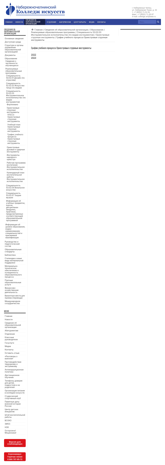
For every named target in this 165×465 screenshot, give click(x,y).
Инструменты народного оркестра (13, 157)
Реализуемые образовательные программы (53, 32)
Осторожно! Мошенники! (10, 431)
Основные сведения (14, 38)
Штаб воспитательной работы (15, 416)
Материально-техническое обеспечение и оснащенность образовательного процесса (13, 271)
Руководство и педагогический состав (12, 244)
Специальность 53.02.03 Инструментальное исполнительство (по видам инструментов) (66, 33)
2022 (33, 54)
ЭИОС (7, 424)
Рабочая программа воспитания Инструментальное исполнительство (16, 166)
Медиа (8, 346)
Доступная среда (13, 42)
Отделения (10, 334)
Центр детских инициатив (11, 410)
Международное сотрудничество (12, 302)
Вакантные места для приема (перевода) (15, 296)
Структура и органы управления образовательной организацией (14, 48)
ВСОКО (8, 420)
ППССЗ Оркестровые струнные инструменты (13, 118)
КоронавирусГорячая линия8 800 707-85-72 (14, 456)
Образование (96, 29)
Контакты (9, 349)
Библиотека (10, 255)
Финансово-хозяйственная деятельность (12, 290)
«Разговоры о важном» (11, 357)
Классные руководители (11, 338)
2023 (33, 57)
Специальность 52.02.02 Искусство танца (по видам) (15, 85)
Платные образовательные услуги (13, 282)
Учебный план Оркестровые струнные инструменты (13, 127)
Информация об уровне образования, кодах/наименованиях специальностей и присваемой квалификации (15, 231)
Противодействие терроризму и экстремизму (13, 364)
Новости (9, 319)
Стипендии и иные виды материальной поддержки (14, 260)
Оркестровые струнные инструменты (13, 110)
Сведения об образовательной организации (66, 29)
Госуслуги (9, 343)
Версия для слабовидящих (14, 443)
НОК (7, 427)
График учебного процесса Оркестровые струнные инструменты (15, 138)
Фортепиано (12, 104)
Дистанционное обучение (12, 376)
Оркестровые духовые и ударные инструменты (16, 149)
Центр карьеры (80, 22)
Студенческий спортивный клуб (13, 397)
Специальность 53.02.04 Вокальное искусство (15, 187)
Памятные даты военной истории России (13, 404)
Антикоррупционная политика (14, 370)
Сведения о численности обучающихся (11, 63)
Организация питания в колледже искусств (15, 391)
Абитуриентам (11, 330)
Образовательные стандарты (13, 250)
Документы (10, 55)
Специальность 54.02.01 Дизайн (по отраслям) (15, 78)
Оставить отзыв (12, 353)
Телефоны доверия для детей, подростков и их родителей (13, 384)
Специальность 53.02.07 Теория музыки (13, 195)
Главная (38, 29)
